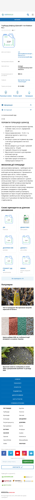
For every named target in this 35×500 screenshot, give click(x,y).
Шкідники (22, 419)
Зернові (5, 436)
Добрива (22, 422)
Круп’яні (21, 408)
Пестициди (7, 408)
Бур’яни (6, 429)
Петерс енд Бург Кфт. (25, 271)
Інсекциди (6, 419)
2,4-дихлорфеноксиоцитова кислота (26, 53)
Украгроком (7, 272)
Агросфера (23, 229)
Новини (17, 379)
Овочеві (21, 415)
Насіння (6, 433)
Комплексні (22, 436)
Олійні (5, 443)
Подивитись (17, 391)
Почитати (17, 387)
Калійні (21, 433)
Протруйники (7, 426)
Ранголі (5, 229)
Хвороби (22, 443)
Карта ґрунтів (17, 399)
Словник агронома (17, 403)
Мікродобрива (23, 440)
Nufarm (5, 250)
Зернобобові (7, 440)
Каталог (23, 19)
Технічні (21, 412)
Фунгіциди (6, 415)
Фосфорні (22, 429)
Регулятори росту (8, 422)
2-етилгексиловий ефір (25, 56)
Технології (17, 383)
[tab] (17, 105)
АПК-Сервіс (23, 250)
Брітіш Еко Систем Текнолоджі (24, 80)
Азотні (21, 426)
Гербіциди (6, 412)
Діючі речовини (17, 395)
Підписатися (27, 461)
